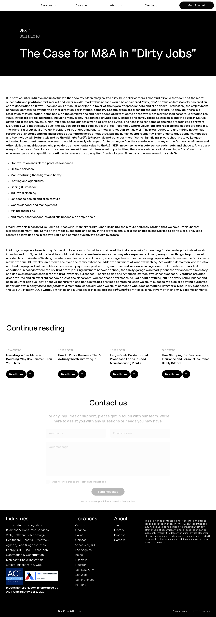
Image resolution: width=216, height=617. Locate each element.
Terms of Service (200, 610)
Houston (81, 564)
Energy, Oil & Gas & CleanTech (27, 550)
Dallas (79, 535)
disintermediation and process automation (52, 133)
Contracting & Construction (25, 555)
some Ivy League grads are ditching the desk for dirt (131, 110)
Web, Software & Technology (25, 535)
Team (117, 525)
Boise (79, 555)
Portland (80, 584)
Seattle (80, 525)
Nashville (81, 560)
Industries (17, 518)
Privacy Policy (179, 610)
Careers (119, 540)
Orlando (80, 530)
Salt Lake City (84, 569)
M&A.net (65, 610)
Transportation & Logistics (24, 525)
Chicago (81, 540)
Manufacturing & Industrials (24, 560)
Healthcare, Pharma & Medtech (27, 540)
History (119, 530)
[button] (49, 5)
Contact (151, 5)
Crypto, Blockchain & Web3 (25, 564)
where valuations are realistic (152, 125)
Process (119, 535)
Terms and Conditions (93, 482)
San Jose (81, 574)
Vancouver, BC (85, 545)
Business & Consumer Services (27, 530)
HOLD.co (77, 610)
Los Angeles (83, 550)
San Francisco (84, 579)
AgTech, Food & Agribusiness (26, 545)
